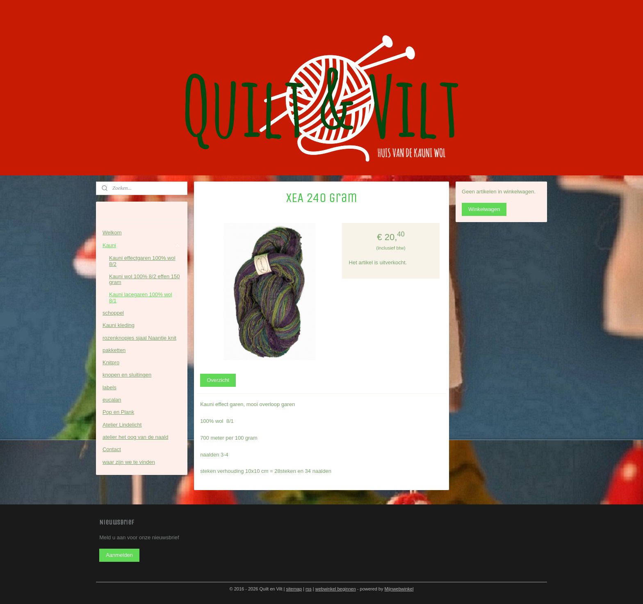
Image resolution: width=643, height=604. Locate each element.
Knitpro (111, 362)
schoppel (113, 313)
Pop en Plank (118, 412)
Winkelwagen (484, 209)
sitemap (294, 588)
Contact (112, 449)
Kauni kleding (119, 325)
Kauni (142, 245)
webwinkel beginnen (335, 588)
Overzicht (218, 380)
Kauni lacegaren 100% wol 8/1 (140, 297)
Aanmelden (119, 555)
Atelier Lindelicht (122, 425)
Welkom (112, 232)
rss (309, 588)
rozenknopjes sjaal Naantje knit (139, 338)
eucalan (112, 400)
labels (109, 387)
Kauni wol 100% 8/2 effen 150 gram (144, 279)
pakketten (114, 350)
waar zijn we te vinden (129, 462)
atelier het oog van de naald (135, 437)
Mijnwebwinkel (398, 588)
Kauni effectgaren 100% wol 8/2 (142, 261)
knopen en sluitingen (127, 375)
